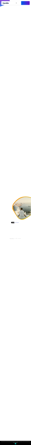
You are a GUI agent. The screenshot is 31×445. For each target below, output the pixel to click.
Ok (15, 443)
